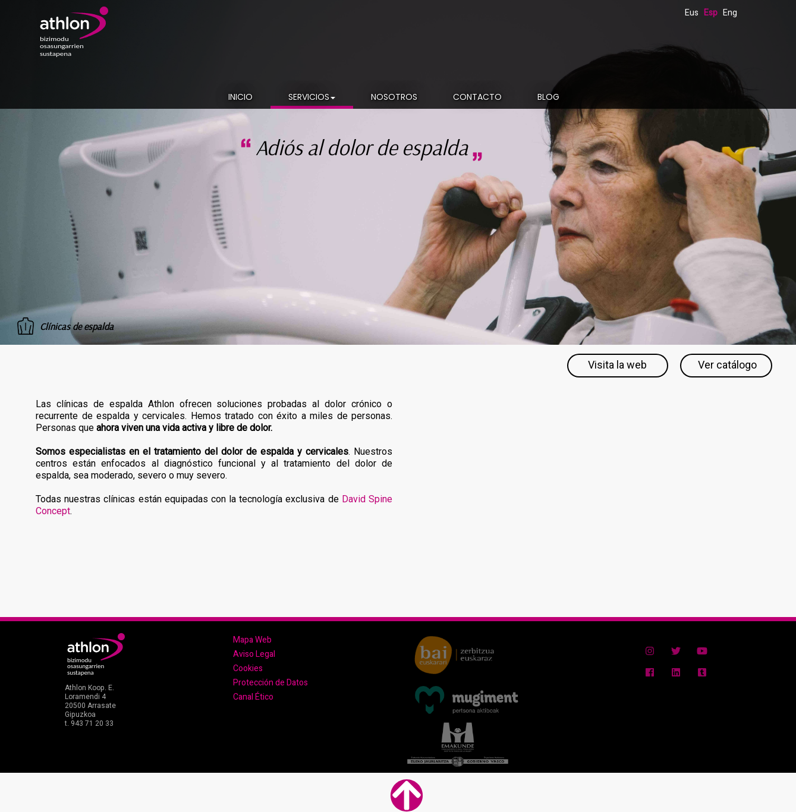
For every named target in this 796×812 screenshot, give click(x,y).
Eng (730, 13)
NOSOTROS (394, 97)
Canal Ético (253, 697)
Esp (711, 13)
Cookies (248, 668)
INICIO (240, 97)
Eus (692, 13)
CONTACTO (477, 97)
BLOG (548, 97)
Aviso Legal (254, 654)
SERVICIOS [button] (311, 97)
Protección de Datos (270, 682)
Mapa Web (252, 640)
